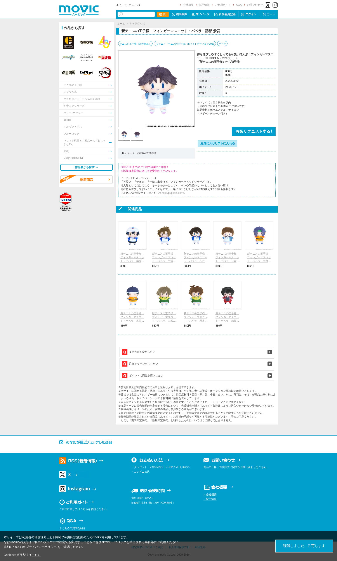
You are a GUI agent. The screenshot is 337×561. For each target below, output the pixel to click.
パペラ (222, 43)
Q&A (239, 4)
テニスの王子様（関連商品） (135, 43)
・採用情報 (210, 499)
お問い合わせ (255, 4)
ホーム (121, 23)
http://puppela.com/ (173, 192)
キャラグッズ (137, 23)
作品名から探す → (86, 167)
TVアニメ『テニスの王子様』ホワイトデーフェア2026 (184, 43)
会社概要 (188, 4)
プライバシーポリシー (41, 547)
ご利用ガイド (223, 4)
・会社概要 (210, 494)
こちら (36, 555)
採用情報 (204, 4)
